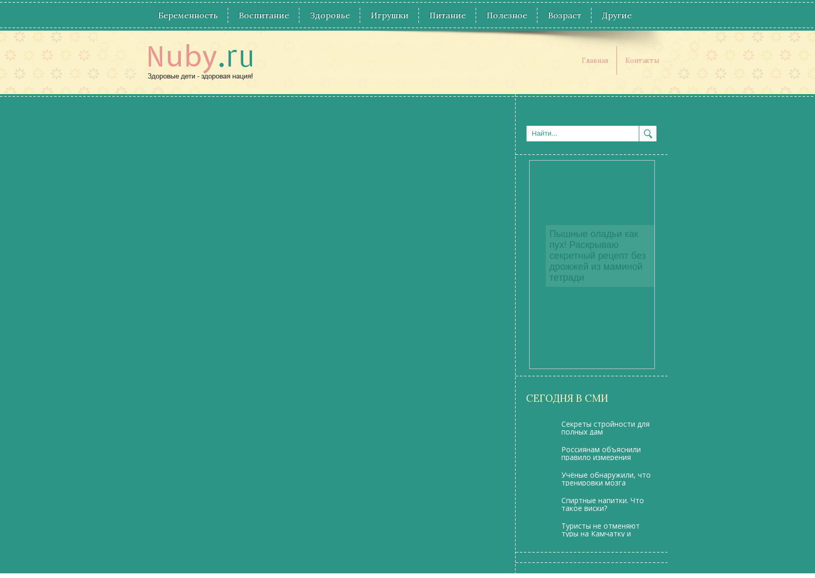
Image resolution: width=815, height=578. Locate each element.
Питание (447, 15)
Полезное (507, 15)
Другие (617, 15)
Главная (595, 60)
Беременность (188, 15)
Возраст (564, 15)
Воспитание (264, 15)
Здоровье (330, 15)
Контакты (642, 60)
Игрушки (390, 15)
